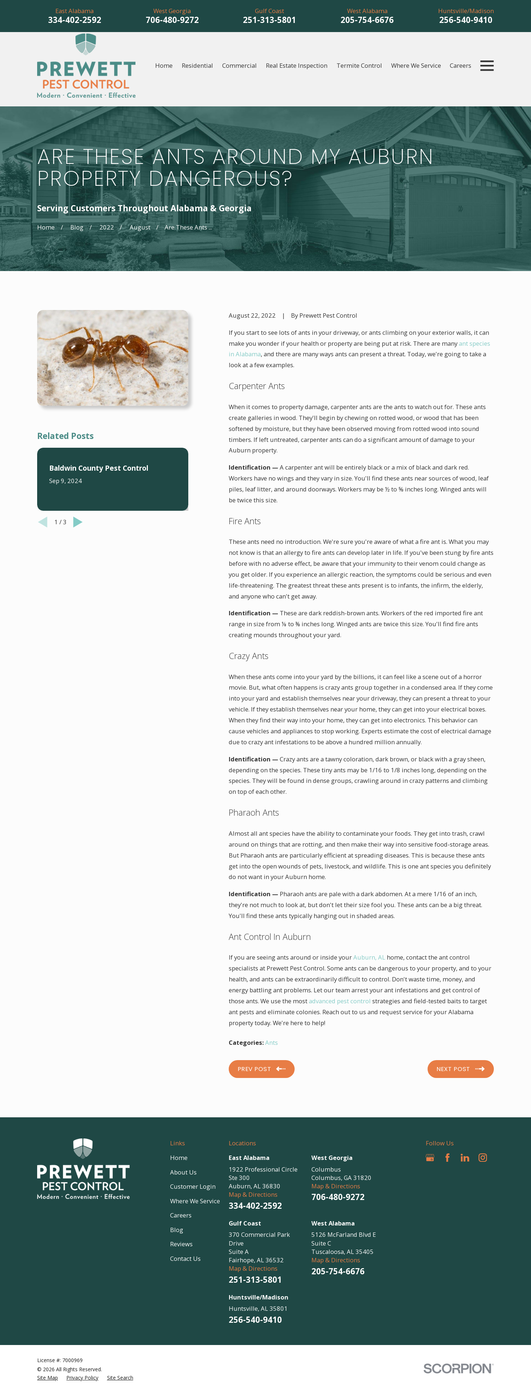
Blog (176, 1230)
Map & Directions (253, 1194)
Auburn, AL (369, 957)
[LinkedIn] (465, 1157)
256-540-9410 (465, 20)
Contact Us (185, 1258)
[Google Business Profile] (430, 1157)
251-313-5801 (269, 20)
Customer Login (193, 1186)
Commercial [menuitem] (239, 65)
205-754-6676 (367, 20)
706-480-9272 (172, 20)
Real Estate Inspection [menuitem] (296, 65)
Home (179, 1157)
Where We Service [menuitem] (416, 65)
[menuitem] (47, 1377)
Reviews (181, 1244)
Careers (181, 1215)
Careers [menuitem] (460, 65)
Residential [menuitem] (197, 65)
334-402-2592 (74, 20)
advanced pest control (340, 1001)
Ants (271, 1042)
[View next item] (77, 522)
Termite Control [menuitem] (359, 65)
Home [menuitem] (164, 65)
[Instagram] (483, 1157)
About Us (183, 1172)
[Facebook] (447, 1157)
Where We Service (195, 1201)
